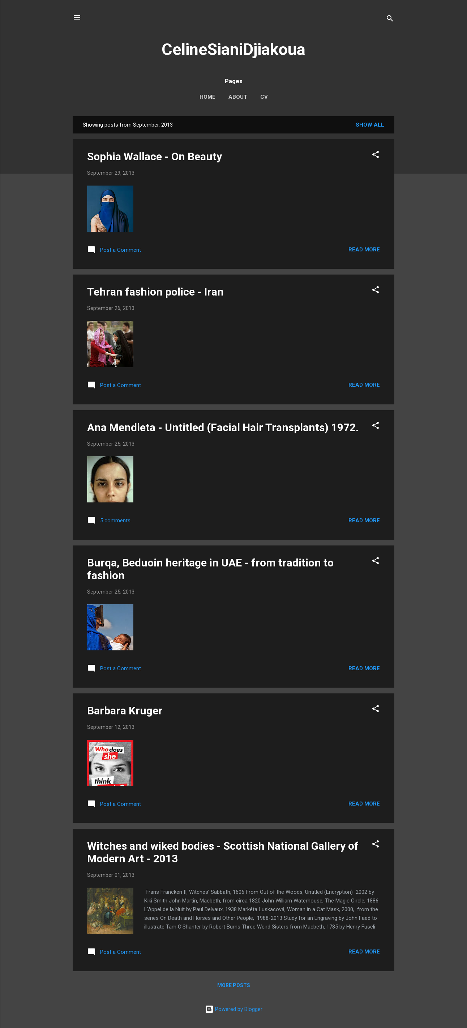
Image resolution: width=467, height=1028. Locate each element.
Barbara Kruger (125, 710)
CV (264, 97)
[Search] (390, 20)
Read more (364, 249)
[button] (375, 155)
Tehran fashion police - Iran (155, 291)
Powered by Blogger (233, 1009)
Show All (370, 125)
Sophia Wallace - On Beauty (154, 156)
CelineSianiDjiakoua (233, 49)
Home (207, 97)
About (237, 97)
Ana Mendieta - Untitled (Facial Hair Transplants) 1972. (223, 427)
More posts (233, 985)
